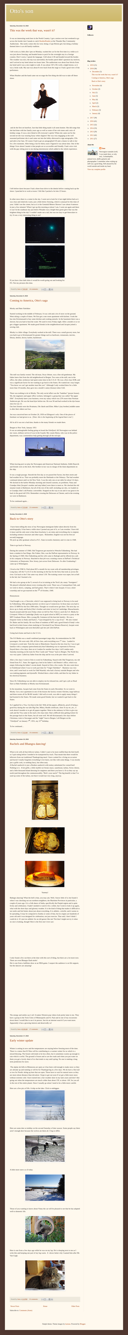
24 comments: (34, 289)
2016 (92, 121)
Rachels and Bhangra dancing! (28, 743)
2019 (92, 65)
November (96, 85)
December (96, 72)
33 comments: (33, 1299)
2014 (92, 128)
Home (45, 1306)
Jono (103, 148)
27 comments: (34, 1029)
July (93, 92)
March (94, 106)
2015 (92, 125)
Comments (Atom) (25, 1310)
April (94, 103)
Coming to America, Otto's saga (29, 300)
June (94, 96)
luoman (67, 1324)
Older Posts (75, 1306)
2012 (92, 135)
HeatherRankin (45, 41)
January (95, 113)
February (95, 110)
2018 (92, 68)
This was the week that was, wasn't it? (32, 30)
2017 (92, 118)
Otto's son (21, 11)
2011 (92, 139)
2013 (92, 132)
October (95, 89)
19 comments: (34, 732)
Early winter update (21, 1040)
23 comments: (34, 507)
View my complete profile (96, 169)
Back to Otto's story (21, 518)
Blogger (82, 1324)
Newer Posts (14, 1306)
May (94, 99)
